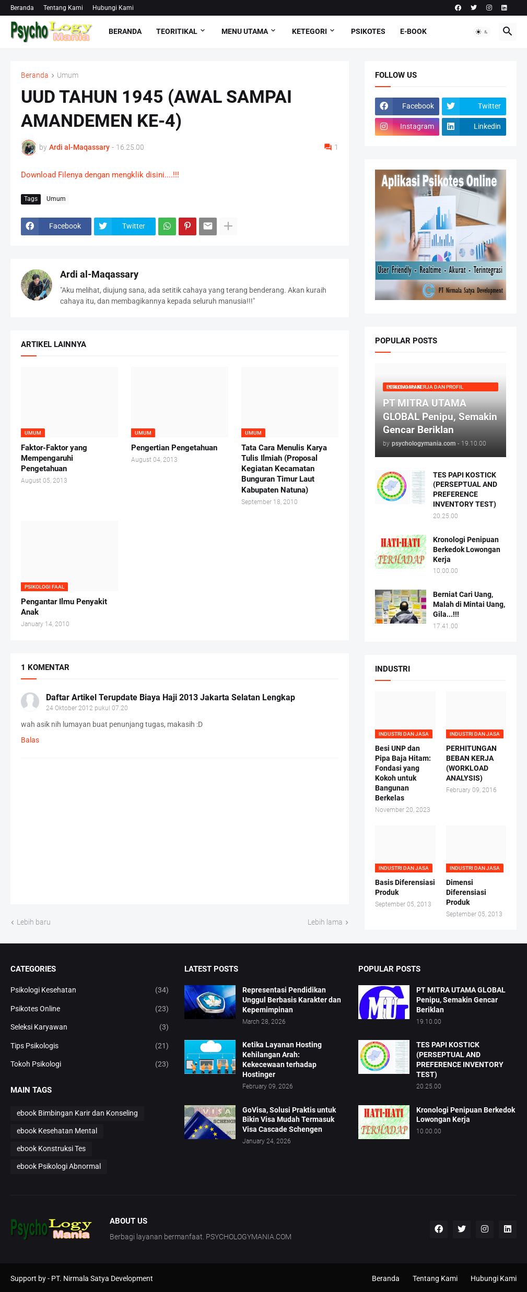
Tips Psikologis (89, 1046)
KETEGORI (309, 31)
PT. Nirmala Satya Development (102, 1278)
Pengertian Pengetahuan (174, 447)
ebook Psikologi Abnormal (59, 1166)
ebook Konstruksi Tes (51, 1148)
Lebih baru (34, 922)
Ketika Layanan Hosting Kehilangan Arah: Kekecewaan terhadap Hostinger (282, 1059)
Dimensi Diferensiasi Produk (466, 892)
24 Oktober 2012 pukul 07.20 (87, 708)
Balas (30, 740)
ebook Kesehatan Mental (57, 1131)
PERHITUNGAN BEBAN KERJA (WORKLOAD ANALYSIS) (471, 763)
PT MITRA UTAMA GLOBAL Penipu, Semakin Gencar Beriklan (461, 1000)
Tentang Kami (63, 7)
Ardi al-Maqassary (99, 274)
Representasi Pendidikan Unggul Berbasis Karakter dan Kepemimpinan (291, 1000)
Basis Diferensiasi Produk (405, 887)
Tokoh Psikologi (89, 1064)
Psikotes (368, 31)
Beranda (22, 7)
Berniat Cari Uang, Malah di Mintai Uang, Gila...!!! (469, 604)
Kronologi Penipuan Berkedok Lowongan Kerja (466, 549)
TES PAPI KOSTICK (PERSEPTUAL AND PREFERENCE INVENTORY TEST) (465, 490)
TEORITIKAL (176, 31)
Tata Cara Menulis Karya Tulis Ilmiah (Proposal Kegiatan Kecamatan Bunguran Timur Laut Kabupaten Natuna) (284, 469)
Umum (67, 75)
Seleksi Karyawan (89, 1027)
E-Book (413, 31)
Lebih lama (325, 922)
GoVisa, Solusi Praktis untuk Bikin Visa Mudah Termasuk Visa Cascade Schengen (289, 1120)
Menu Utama (244, 31)
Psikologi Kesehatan (89, 990)
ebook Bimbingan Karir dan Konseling (77, 1113)
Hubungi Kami (113, 7)
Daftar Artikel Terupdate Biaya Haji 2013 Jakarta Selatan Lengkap (170, 697)
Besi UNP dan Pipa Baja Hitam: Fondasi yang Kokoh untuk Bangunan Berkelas (403, 772)
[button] (482, 32)
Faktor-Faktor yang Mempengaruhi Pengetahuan (54, 458)
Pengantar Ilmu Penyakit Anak (64, 607)
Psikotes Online (89, 1009)
